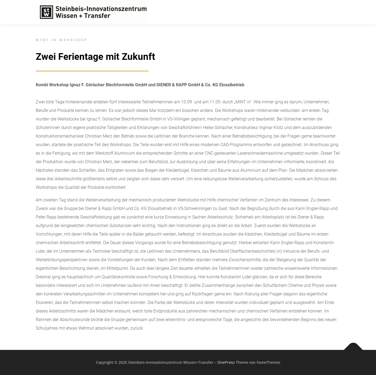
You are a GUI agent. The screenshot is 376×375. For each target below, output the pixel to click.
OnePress (226, 362)
